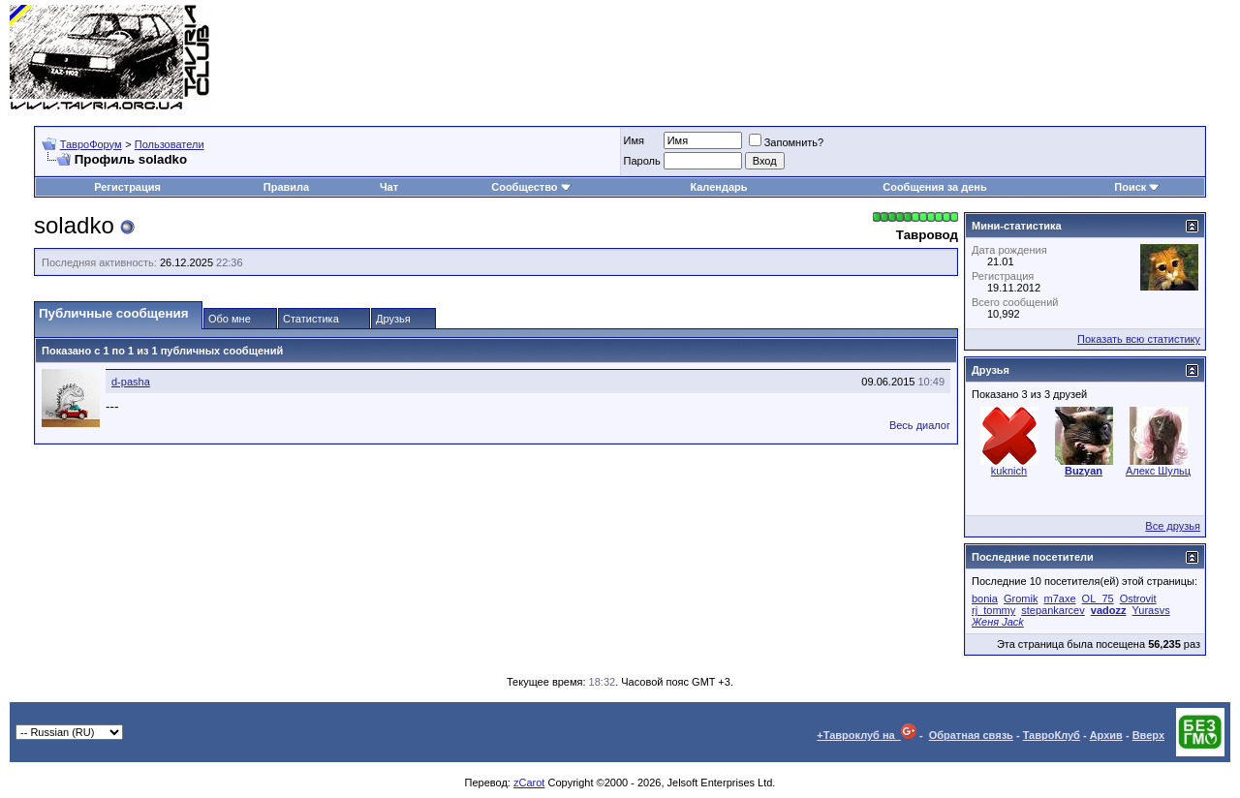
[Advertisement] (877, 58)
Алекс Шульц (1158, 470)
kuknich (1009, 470)
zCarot (528, 782)
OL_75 (1098, 598)
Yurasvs (1151, 610)
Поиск (1137, 187)
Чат (389, 187)
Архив (1106, 735)
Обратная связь (971, 735)
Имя (634, 140)
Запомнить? (786, 142)
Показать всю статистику (1138, 339)
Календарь (718, 187)
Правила (286, 187)
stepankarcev (1052, 610)
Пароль (642, 161)
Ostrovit (1138, 598)
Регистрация (127, 187)
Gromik (1021, 598)
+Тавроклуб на (866, 735)
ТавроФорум (91, 144)
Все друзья (1172, 526)
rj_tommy (993, 610)
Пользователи (169, 144)
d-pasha (130, 381)
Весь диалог (919, 425)
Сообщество (531, 187)
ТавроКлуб (1051, 735)
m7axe (1060, 598)
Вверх (1148, 735)
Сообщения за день (934, 187)
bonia (985, 598)
